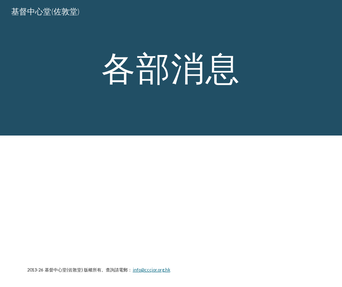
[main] (170, 67)
